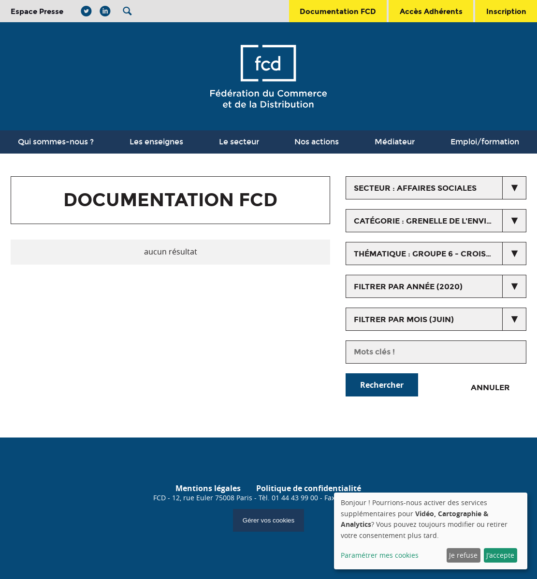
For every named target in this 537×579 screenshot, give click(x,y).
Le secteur (239, 141)
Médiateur (395, 141)
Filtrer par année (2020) (408, 286)
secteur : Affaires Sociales (415, 188)
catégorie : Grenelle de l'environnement (440, 221)
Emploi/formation (484, 141)
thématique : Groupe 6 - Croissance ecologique (440, 253)
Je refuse (463, 555)
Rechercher (382, 385)
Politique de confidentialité (308, 488)
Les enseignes (156, 141)
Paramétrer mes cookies (380, 555)
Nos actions (316, 141)
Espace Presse (37, 11)
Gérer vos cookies (268, 520)
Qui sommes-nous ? (56, 141)
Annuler (490, 387)
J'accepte (500, 555)
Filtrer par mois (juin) (404, 319)
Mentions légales (208, 488)
